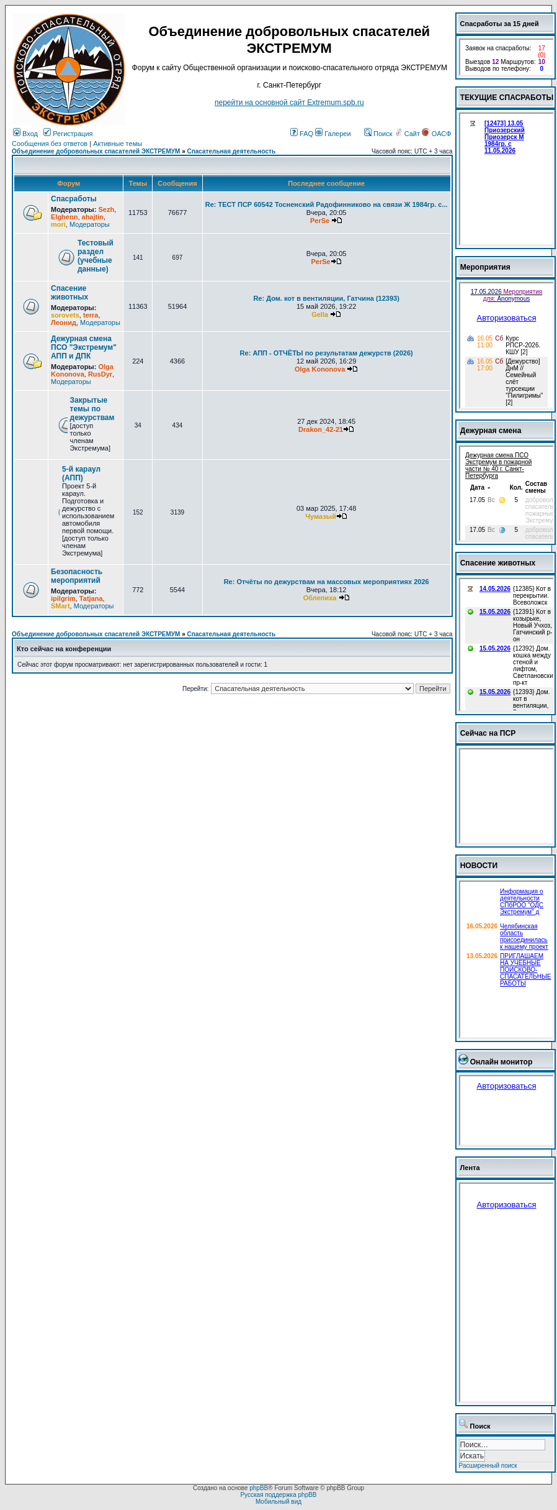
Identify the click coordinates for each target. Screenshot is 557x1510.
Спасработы (74, 198)
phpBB (258, 1488)
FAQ (301, 133)
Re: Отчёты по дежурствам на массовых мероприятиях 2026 (326, 581)
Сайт (408, 133)
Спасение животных (69, 292)
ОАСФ (436, 133)
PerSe (319, 220)
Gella (319, 314)
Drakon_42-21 (320, 429)
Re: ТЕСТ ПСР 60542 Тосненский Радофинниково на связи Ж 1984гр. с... (326, 204)
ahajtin (93, 217)
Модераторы (89, 224)
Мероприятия (485, 267)
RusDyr (100, 374)
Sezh (106, 209)
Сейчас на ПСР (488, 733)
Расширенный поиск (488, 1465)
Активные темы (117, 143)
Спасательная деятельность (231, 151)
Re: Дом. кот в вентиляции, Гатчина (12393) (326, 298)
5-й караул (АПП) (81, 473)
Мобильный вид (278, 1501)
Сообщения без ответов (49, 143)
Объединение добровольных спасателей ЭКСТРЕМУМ (96, 151)
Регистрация (67, 133)
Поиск (378, 133)
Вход (25, 133)
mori (58, 224)
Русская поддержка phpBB (278, 1494)
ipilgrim (63, 598)
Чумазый (320, 516)
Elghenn (64, 217)
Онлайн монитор (501, 1062)
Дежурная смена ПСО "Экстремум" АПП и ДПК (84, 347)
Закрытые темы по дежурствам (92, 409)
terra (90, 315)
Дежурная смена (491, 430)
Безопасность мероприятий (76, 576)
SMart (60, 606)
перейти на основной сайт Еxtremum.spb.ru (289, 102)
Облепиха (320, 598)
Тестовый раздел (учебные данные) (96, 256)
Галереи (332, 133)
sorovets (65, 315)
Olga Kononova (82, 370)
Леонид (63, 322)
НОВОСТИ (479, 865)
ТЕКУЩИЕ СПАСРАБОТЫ (507, 97)
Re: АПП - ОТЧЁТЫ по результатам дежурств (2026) (326, 353)
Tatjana (91, 598)
